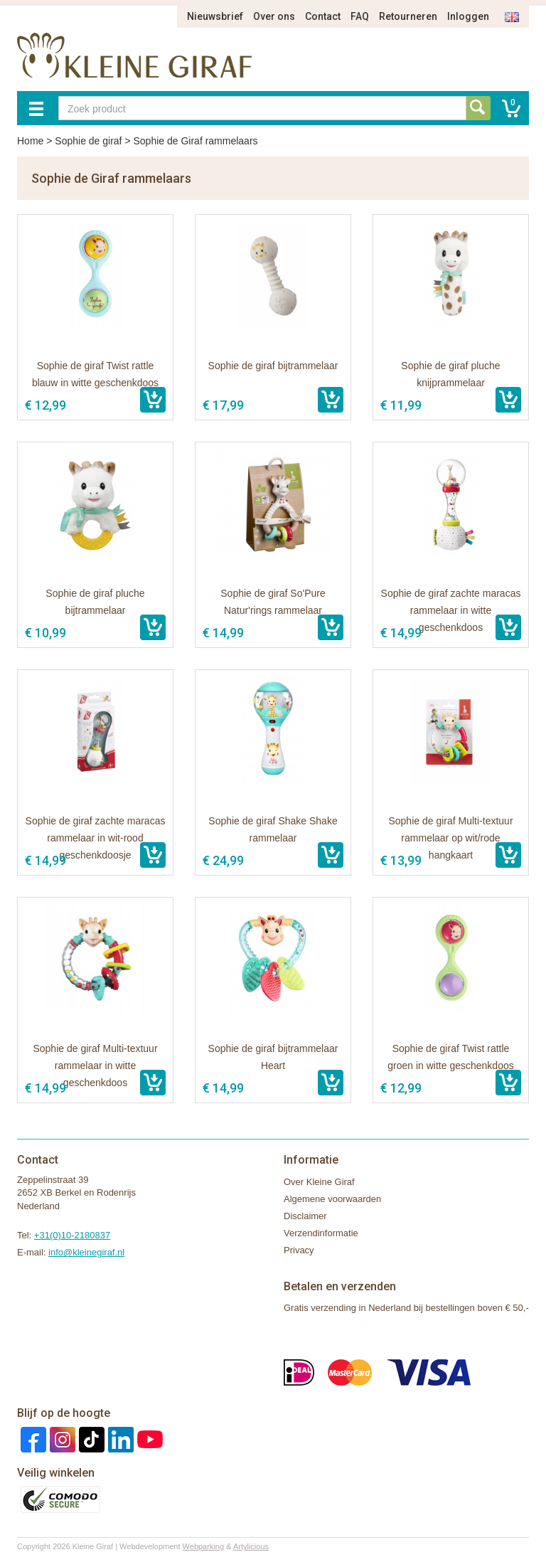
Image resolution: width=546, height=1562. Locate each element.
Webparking (204, 1546)
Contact (323, 16)
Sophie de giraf (88, 141)
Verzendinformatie (321, 1233)
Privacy (299, 1250)
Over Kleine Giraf (319, 1181)
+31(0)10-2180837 (72, 1235)
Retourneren (408, 16)
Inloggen (468, 16)
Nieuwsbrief (215, 16)
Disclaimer (305, 1216)
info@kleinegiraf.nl (86, 1252)
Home (30, 141)
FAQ (359, 16)
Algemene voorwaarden (332, 1199)
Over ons (274, 16)
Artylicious (251, 1546)
